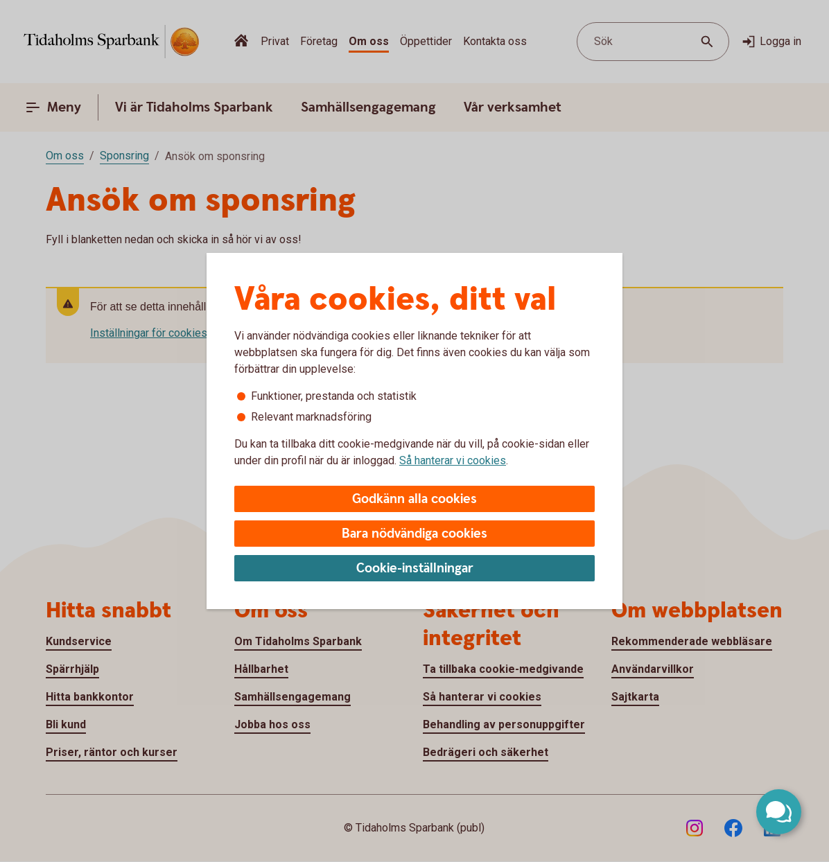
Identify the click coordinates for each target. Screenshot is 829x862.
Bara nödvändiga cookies (414, 534)
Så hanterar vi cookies (452, 460)
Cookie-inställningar (414, 568)
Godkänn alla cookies (414, 499)
